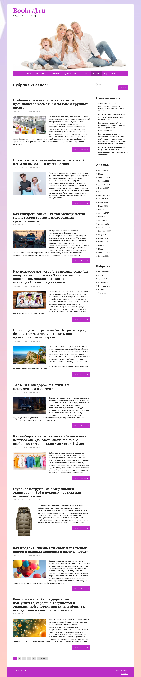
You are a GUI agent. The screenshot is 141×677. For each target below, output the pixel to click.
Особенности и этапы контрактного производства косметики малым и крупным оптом (51, 104)
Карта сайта (109, 73)
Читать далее (80, 149)
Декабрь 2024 (104, 224)
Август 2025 (103, 199)
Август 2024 (103, 234)
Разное (24, 111)
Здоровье (40, 73)
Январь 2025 (103, 220)
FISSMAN (124, 674)
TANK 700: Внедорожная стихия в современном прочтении (41, 387)
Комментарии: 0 (34, 111)
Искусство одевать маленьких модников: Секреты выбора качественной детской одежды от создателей (113, 151)
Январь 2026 (103, 181)
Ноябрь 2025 (103, 188)
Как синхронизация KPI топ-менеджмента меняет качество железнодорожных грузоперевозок (49, 217)
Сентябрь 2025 (104, 195)
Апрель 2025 (103, 213)
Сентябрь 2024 (104, 231)
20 (34, 658)
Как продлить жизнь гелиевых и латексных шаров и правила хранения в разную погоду (50, 550)
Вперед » (42, 658)
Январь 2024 (103, 256)
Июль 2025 (103, 202)
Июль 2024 (103, 238)
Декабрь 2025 (104, 184)
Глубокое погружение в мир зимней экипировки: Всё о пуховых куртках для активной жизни (47, 492)
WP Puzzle (124, 670)
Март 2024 (102, 249)
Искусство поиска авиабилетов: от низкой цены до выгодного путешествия (49, 162)
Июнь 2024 (103, 242)
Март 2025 (102, 216)
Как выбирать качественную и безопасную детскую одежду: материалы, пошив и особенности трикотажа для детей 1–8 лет (49, 440)
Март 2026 (102, 174)
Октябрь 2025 (104, 192)
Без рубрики (103, 271)
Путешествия (70, 73)
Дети (28, 73)
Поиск (98, 84)
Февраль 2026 (104, 177)
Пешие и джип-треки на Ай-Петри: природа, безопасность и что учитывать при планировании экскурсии (50, 333)
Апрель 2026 (103, 170)
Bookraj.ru (29, 10)
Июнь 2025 (103, 206)
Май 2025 (102, 209)
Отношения (54, 73)
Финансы (84, 73)
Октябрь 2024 (104, 227)
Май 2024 (102, 245)
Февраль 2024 (104, 252)
